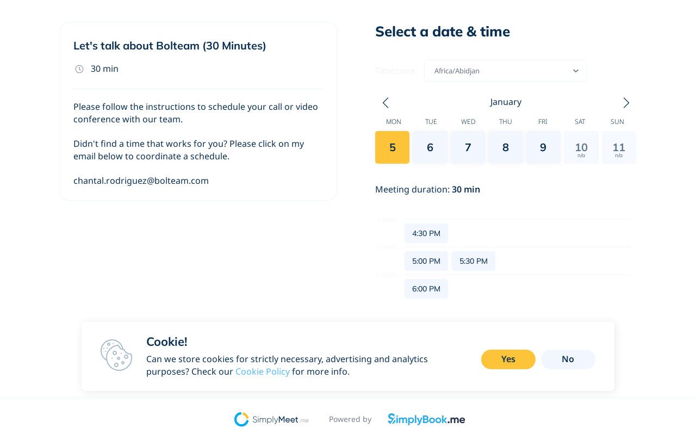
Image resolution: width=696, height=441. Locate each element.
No (568, 359)
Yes (508, 359)
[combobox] (435, 71)
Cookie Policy (262, 371)
